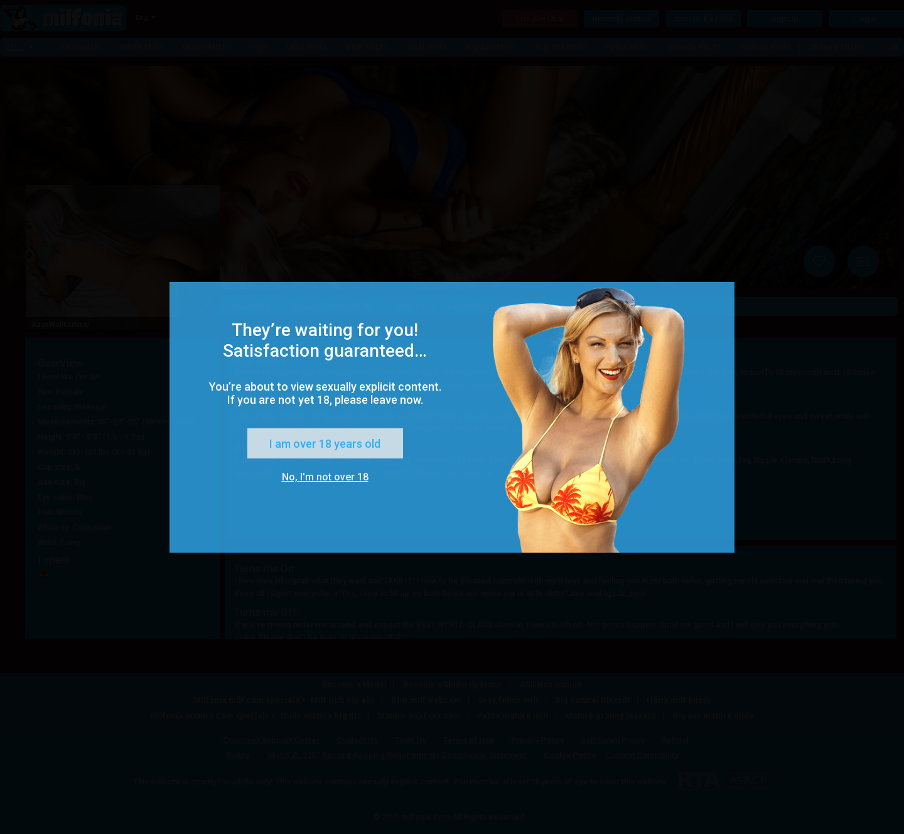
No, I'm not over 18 (325, 477)
